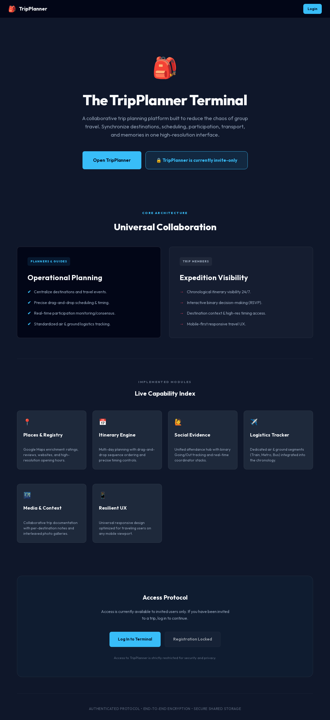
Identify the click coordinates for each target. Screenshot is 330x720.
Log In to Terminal (135, 639)
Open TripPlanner (112, 160)
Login (312, 8)
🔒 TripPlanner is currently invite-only (196, 160)
